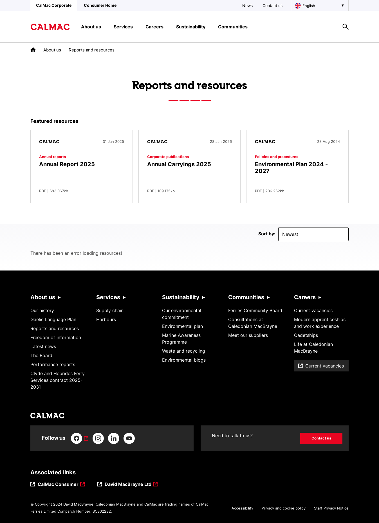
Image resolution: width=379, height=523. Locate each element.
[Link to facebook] (79, 438)
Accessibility (242, 508)
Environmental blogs (184, 360)
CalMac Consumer (58, 484)
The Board (41, 355)
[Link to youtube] (129, 438)
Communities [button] (233, 27)
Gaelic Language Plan (53, 319)
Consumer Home (100, 5)
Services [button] (123, 27)
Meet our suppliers (248, 335)
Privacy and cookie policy (284, 508)
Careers (305, 297)
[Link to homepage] (50, 27)
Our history (42, 310)
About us (52, 50)
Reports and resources (54, 328)
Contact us (272, 5)
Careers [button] (154, 27)
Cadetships (306, 335)
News (247, 5)
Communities (246, 297)
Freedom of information (55, 337)
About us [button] (91, 27)
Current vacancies (313, 310)
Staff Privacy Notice (331, 508)
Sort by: (266, 233)
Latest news (43, 346)
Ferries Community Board (255, 310)
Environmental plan (182, 326)
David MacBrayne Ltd (128, 484)
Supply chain (110, 310)
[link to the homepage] (33, 49)
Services (108, 297)
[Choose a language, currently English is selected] (320, 5)
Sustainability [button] (190, 27)
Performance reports (52, 364)
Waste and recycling (183, 351)
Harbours (106, 319)
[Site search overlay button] (345, 27)
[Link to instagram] (98, 438)
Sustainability (180, 297)
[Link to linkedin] (113, 438)
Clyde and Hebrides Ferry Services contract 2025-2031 (57, 380)
